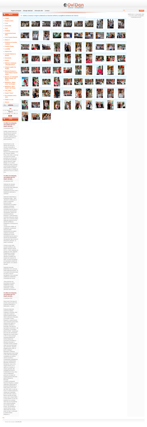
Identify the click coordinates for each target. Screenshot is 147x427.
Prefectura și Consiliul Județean (11, 43)
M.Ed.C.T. (7, 40)
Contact (47, 10)
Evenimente (8, 58)
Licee (6, 23)
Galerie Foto (8, 51)
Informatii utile (39, 10)
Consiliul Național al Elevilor (10, 54)
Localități (7, 49)
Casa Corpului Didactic (11, 37)
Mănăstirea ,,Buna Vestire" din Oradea (10, 87)
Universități (8, 25)
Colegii (7, 18)
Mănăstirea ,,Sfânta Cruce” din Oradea (10, 83)
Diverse (7, 102)
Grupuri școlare (9, 20)
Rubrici (7, 60)
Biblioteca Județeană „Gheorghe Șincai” (10, 63)
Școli (6, 28)
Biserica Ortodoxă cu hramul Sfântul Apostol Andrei (11, 72)
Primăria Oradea (9, 46)
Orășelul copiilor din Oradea (10, 67)
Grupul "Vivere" (9, 93)
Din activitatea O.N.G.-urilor (11, 96)
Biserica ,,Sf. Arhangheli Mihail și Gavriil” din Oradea (11, 78)
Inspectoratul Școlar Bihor (10, 34)
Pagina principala (16, 10)
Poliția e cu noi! (9, 99)
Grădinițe (7, 30)
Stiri (3, 417)
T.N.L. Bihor (8, 90)
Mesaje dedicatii (28, 10)
